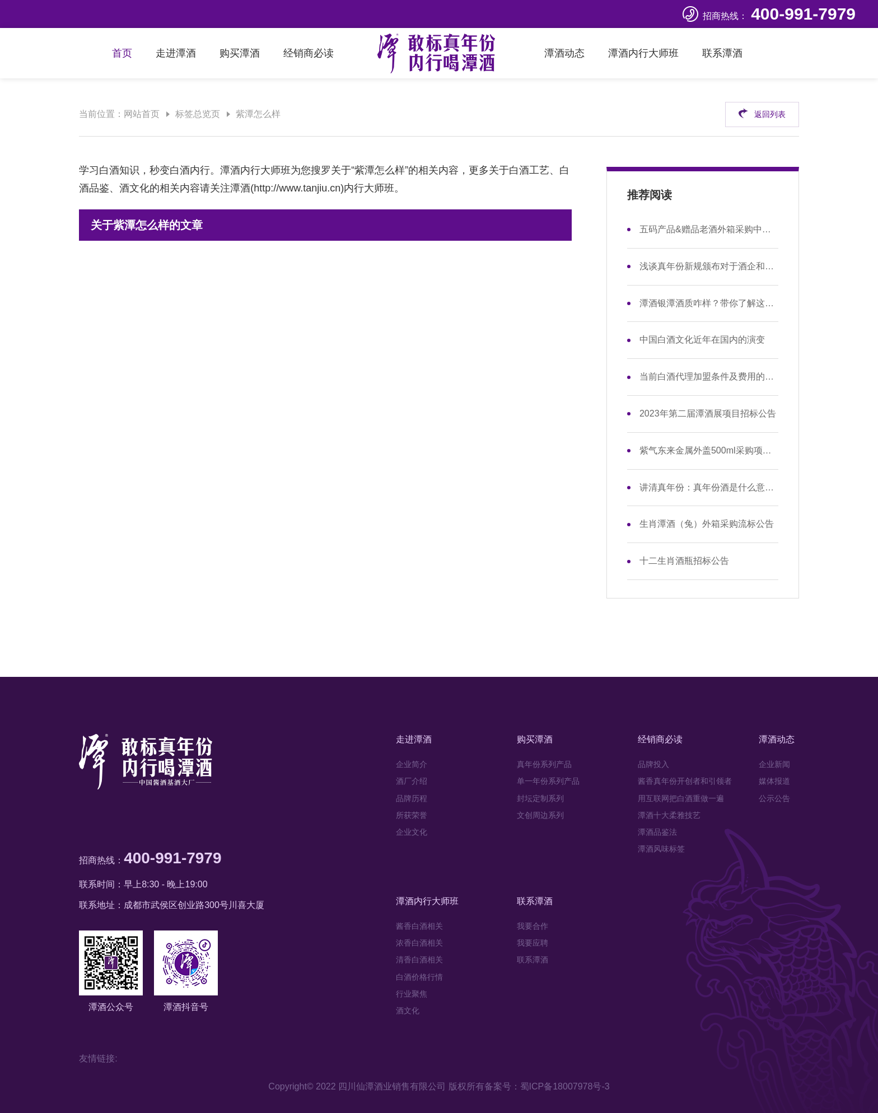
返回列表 (762, 113)
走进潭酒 (176, 53)
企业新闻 (774, 764)
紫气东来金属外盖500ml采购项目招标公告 (708, 450)
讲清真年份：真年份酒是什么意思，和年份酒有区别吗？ (708, 487)
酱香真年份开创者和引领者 (685, 781)
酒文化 (407, 1010)
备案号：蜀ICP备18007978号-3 (547, 1086)
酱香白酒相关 (419, 926)
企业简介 (411, 764)
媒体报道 (774, 781)
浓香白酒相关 (419, 942)
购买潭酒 (240, 53)
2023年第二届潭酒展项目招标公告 (707, 413)
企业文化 (411, 831)
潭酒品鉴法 (657, 831)
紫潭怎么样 (258, 114)
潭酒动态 (564, 53)
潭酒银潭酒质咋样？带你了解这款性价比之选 (708, 303)
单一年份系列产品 (548, 781)
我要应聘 (532, 942)
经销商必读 (308, 53)
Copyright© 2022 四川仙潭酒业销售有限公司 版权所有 (376, 1086)
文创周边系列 (540, 815)
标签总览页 (197, 114)
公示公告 (774, 798)
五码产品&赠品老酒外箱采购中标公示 (708, 229)
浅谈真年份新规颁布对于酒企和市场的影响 (708, 266)
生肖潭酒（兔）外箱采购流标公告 (706, 524)
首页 (122, 53)
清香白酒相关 (419, 959)
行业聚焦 (411, 993)
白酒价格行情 (419, 976)
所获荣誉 (411, 815)
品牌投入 (653, 764)
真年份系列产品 (544, 764)
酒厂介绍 (411, 781)
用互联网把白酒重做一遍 (681, 798)
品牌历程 (411, 798)
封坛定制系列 (540, 798)
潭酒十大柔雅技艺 (669, 815)
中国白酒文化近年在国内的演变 (702, 339)
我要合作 (532, 926)
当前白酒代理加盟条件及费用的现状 (708, 376)
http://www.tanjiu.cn (297, 188)
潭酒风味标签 (661, 848)
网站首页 (142, 114)
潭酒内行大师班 (643, 53)
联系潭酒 (722, 53)
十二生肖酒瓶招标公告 (684, 560)
